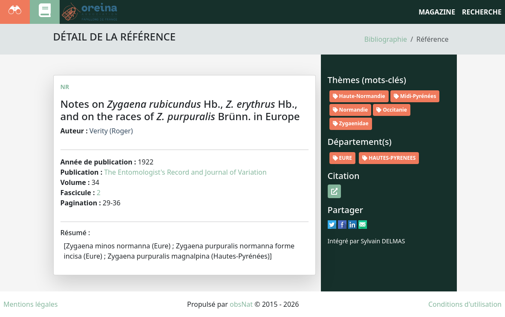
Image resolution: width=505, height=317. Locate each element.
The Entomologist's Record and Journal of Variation (185, 172)
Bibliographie (385, 39)
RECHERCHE (482, 12)
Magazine (436, 12)
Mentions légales (30, 304)
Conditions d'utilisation (465, 304)
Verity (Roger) (111, 130)
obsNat (241, 304)
